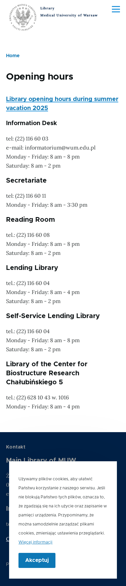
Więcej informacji (35, 548)
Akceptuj (37, 566)
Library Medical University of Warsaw (69, 11)
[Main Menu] (116, 9)
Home (12, 56)
